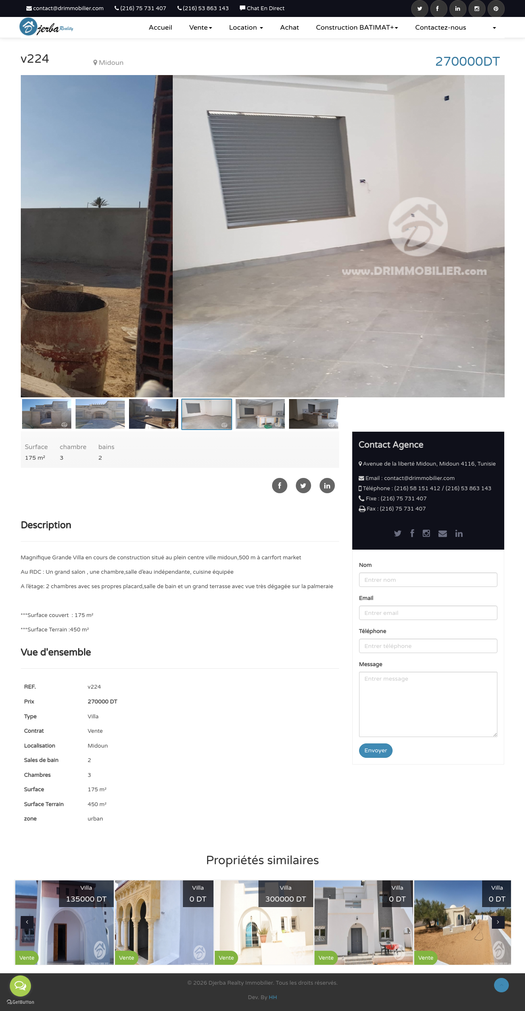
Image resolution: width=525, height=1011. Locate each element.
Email (366, 598)
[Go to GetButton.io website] (20, 1002)
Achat (289, 27)
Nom (365, 565)
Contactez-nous (440, 27)
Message (370, 664)
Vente (200, 27)
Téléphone (372, 631)
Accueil (160, 27)
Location (246, 27)
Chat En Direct (262, 8)
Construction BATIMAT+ (357, 27)
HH (273, 997)
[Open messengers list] (20, 986)
